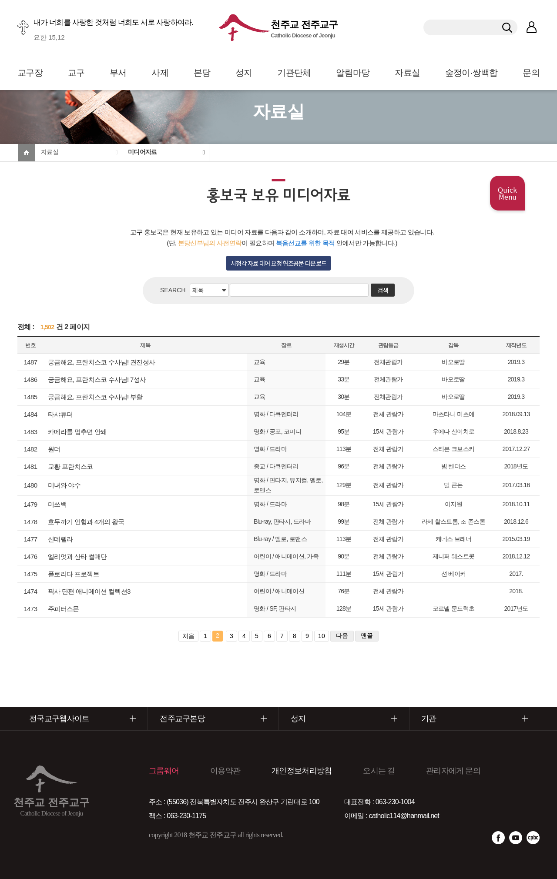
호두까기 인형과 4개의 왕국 (86, 521)
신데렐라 (60, 539)
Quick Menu (507, 193)
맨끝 (367, 635)
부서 (118, 72)
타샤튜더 (60, 414)
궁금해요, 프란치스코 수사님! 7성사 (97, 379)
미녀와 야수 (64, 485)
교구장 (30, 72)
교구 (76, 72)
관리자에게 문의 (453, 770)
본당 (202, 72)
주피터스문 (63, 608)
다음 (342, 635)
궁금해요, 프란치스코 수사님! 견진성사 (101, 362)
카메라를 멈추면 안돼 (77, 431)
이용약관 (225, 770)
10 (321, 635)
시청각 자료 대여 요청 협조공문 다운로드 (279, 263)
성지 (243, 72)
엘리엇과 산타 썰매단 (77, 556)
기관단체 (294, 72)
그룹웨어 (164, 770)
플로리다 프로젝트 (73, 574)
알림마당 (352, 72)
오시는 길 (379, 770)
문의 (531, 72)
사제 (159, 72)
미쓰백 (57, 504)
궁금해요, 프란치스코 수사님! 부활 (95, 397)
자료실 (407, 72)
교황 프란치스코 (70, 466)
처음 (188, 635)
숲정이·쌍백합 (471, 72)
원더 (54, 449)
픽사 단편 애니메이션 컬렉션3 (89, 591)
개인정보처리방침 (302, 770)
